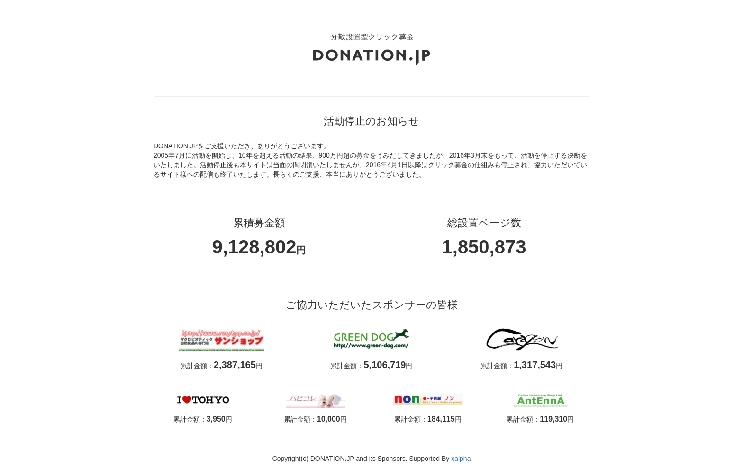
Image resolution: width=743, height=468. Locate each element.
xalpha (461, 458)
